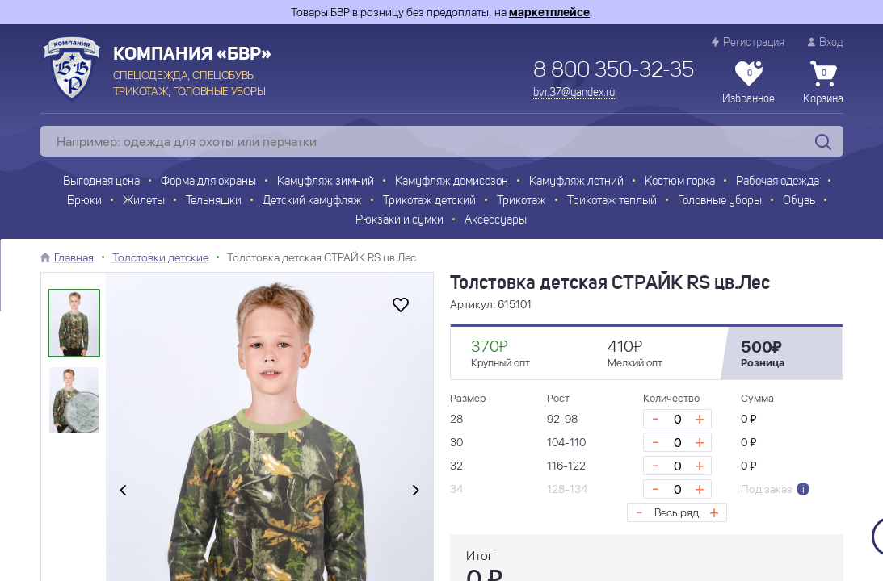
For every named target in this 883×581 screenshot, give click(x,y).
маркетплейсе (549, 12)
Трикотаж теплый (612, 201)
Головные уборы (720, 201)
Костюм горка (680, 182)
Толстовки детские (160, 257)
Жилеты (144, 201)
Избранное (748, 83)
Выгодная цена (101, 182)
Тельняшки (214, 201)
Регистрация (748, 42)
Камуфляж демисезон (451, 182)
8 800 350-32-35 (613, 71)
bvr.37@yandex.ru (574, 92)
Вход (825, 42)
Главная (74, 257)
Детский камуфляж (312, 201)
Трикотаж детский (429, 201)
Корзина (823, 83)
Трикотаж (521, 201)
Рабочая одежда (777, 182)
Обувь (799, 201)
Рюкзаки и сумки (399, 221)
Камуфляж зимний (325, 182)
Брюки (84, 201)
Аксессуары (496, 221)
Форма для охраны (208, 182)
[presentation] (123, 491)
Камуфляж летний (576, 182)
